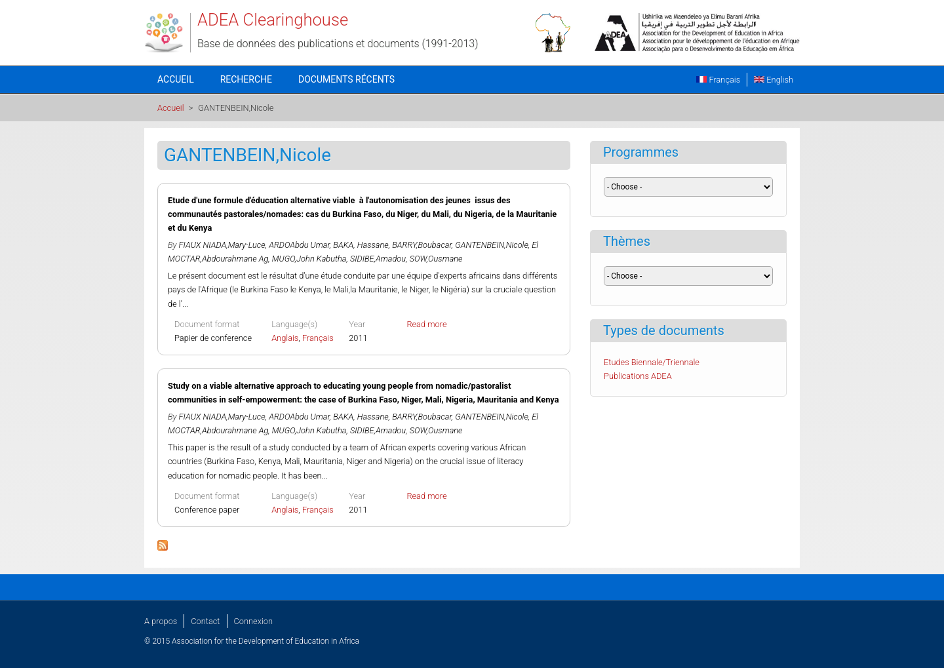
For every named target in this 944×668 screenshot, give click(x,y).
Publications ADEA (638, 376)
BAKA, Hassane (360, 245)
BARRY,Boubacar (422, 245)
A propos (160, 621)
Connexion (253, 621)
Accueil (175, 79)
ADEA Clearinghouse (272, 19)
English (773, 80)
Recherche (246, 79)
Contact (205, 621)
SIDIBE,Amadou (378, 259)
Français (718, 80)
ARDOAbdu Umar (299, 245)
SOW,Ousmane (436, 259)
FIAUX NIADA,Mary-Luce (222, 245)
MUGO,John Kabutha (309, 259)
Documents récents (346, 79)
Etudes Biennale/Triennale (651, 362)
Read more (426, 324)
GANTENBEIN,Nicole (491, 245)
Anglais (284, 338)
